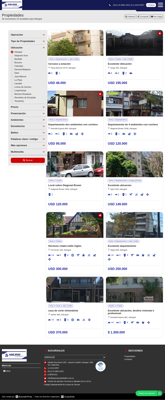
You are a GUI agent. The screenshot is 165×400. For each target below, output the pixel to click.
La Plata (10, 80)
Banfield (10, 59)
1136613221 (52, 375)
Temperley (11, 101)
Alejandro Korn (13, 55)
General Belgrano (14, 70)
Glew (9, 73)
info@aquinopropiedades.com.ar (61, 378)
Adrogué (10, 52)
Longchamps (12, 91)
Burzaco (10, 62)
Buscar (21, 160)
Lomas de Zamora (15, 87)
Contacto (151, 5)
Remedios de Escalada (17, 97)
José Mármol (12, 76)
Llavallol (10, 84)
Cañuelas (11, 66)
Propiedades (129, 356)
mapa (156, 17)
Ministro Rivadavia (15, 94)
